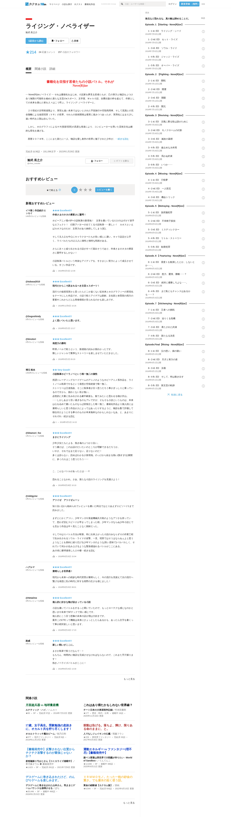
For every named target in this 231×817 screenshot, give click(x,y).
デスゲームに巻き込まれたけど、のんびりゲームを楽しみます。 (50, 778)
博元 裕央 (30, 370)
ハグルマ (30, 567)
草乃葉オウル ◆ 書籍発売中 (40, 764)
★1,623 (29, 767)
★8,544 (87, 789)
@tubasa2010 (33, 281)
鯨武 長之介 (32, 32)
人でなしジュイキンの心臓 (96, 733)
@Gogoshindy (33, 316)
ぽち (57, 788)
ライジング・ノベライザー (60, 26)
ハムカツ (52, 710)
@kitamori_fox (33, 433)
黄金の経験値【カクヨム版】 (98, 785)
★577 (28, 737)
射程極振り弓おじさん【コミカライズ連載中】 (49, 761)
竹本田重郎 (121, 710)
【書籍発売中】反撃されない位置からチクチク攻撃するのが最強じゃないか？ (50, 753)
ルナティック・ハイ (36, 710)
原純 (117, 785)
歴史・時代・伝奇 (100, 713)
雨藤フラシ (118, 733)
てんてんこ (105, 760)
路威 (28, 641)
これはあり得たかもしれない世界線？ (108, 705)
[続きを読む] (80, 117)
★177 (86, 713)
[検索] (122, 4)
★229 (86, 737)
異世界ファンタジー (101, 737)
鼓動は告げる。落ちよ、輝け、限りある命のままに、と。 (108, 727)
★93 (28, 713)
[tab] (29, 69)
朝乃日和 (61, 733)
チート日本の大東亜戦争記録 (98, 710)
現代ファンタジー (42, 737)
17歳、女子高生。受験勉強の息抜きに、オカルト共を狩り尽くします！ (49, 727)
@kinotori (31, 339)
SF (34, 713)
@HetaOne (31, 598)
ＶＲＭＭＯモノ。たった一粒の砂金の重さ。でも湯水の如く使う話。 (108, 778)
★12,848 (87, 764)
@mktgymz (32, 496)
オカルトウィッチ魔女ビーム (40, 733)
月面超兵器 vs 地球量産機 (42, 705)
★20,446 (30, 791)
